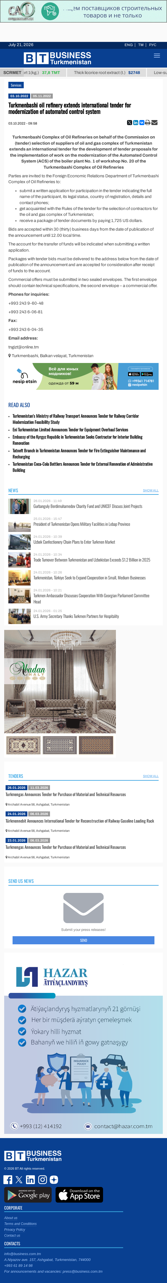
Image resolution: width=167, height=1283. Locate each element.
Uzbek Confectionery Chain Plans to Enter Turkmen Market (74, 542)
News (13, 490)
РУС (152, 45)
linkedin (30, 1179)
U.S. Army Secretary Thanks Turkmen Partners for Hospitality (76, 616)
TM (141, 45)
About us (10, 1218)
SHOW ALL (151, 490)
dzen (53, 1179)
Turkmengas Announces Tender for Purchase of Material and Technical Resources (66, 794)
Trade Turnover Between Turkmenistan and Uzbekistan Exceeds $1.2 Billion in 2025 (92, 560)
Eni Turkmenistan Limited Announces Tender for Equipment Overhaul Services (70, 430)
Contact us (12, 1235)
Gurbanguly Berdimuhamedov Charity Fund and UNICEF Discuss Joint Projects (88, 506)
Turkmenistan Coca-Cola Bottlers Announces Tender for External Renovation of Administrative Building (82, 467)
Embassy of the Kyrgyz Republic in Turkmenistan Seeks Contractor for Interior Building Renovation (77, 440)
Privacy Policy (14, 1230)
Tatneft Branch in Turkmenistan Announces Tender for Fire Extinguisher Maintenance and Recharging (79, 454)
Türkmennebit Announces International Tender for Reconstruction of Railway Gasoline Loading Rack (80, 821)
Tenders (15, 776)
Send (83, 940)
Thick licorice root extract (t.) (112, 72)
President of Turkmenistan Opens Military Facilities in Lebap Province (82, 524)
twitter (19, 1179)
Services (16, 85)
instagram (41, 1179)
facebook (8, 1179)
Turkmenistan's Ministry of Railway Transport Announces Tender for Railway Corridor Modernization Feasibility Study (76, 419)
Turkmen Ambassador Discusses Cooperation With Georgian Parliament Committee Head (91, 598)
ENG (129, 45)
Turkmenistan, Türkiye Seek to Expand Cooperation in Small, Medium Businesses (89, 577)
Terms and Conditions (20, 1224)
